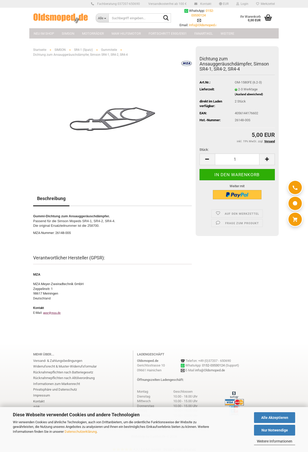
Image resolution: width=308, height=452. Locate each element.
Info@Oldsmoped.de (204, 25)
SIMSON (68, 33)
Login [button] (242, 4)
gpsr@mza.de (52, 313)
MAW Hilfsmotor (126, 33)
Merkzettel (265, 4)
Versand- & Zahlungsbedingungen (57, 361)
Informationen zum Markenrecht (56, 384)
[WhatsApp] (295, 203)
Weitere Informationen (274, 441)
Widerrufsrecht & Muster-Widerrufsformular (65, 366)
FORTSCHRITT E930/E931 (168, 33)
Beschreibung (51, 198)
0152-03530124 (213, 365)
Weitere (227, 33)
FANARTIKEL (203, 33)
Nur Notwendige (274, 430)
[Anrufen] (295, 187)
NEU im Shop (44, 33)
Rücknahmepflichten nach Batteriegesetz (63, 372)
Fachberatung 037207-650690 (118, 4)
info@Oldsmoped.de (210, 370)
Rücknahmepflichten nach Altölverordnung (64, 378)
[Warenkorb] (295, 219)
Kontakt (205, 4)
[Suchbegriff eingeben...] (102, 18)
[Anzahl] (237, 159)
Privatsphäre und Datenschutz (55, 389)
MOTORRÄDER (93, 33)
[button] (223, 4)
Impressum (41, 395)
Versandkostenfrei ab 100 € (167, 4)
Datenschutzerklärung (81, 432)
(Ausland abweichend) (249, 94)
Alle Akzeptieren (274, 418)
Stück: (204, 150)
